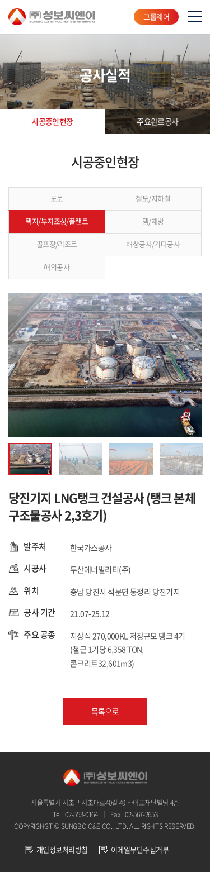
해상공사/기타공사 (153, 244)
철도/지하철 (153, 198)
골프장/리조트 (56, 244)
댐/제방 (153, 221)
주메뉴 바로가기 (0, 0)
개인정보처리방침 (62, 849)
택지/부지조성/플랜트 (56, 221)
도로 (56, 198)
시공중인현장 (52, 121)
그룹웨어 (156, 16)
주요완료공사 (158, 121)
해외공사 (56, 266)
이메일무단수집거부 (140, 849)
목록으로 (105, 711)
